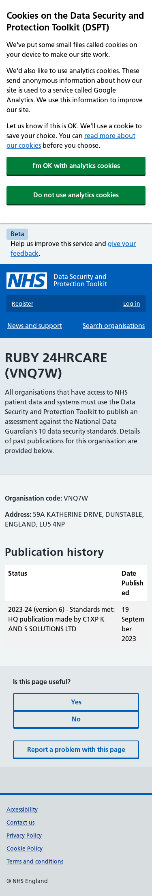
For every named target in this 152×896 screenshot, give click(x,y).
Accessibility (22, 809)
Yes (76, 702)
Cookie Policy (24, 848)
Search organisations (114, 326)
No (76, 719)
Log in (131, 303)
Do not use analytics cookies (76, 195)
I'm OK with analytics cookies (76, 166)
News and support (34, 326)
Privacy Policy (24, 835)
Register (22, 303)
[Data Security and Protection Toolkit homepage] (76, 280)
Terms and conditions (34, 861)
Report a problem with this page (76, 749)
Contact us (20, 822)
